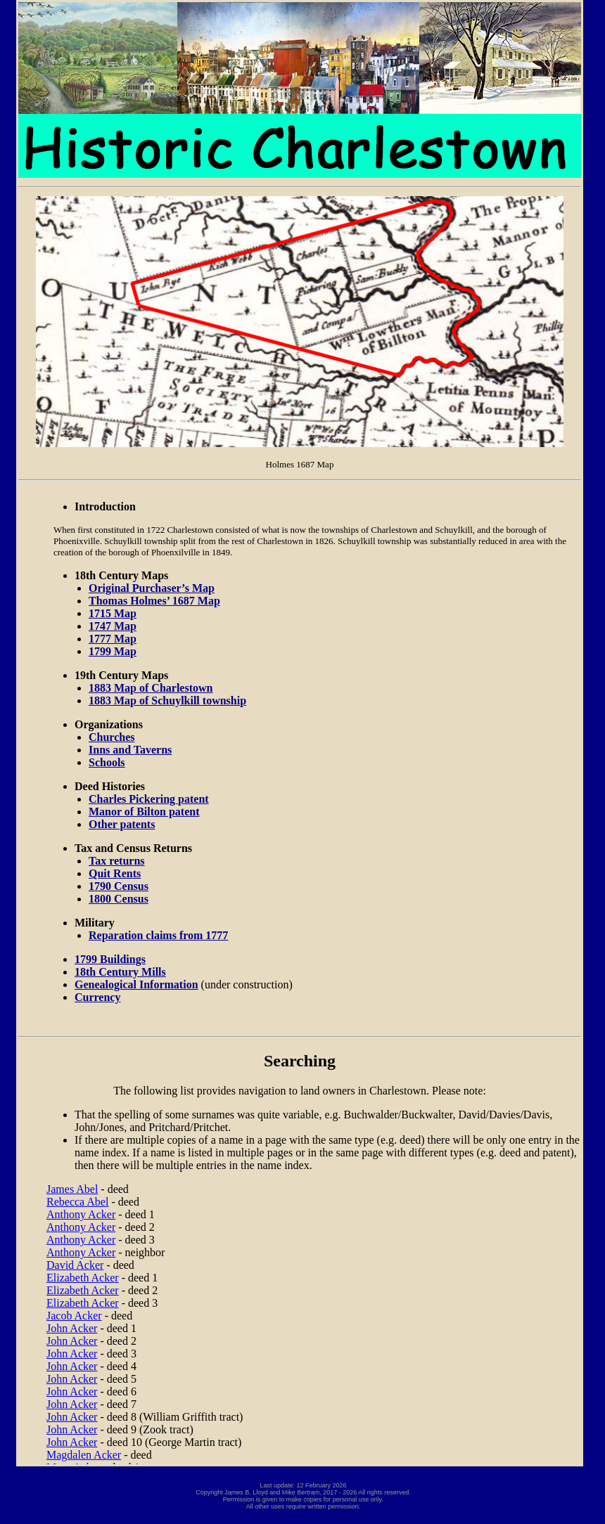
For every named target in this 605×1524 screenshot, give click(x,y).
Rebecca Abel (77, 1202)
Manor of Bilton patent (144, 812)
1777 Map (112, 639)
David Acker (74, 1265)
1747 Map (112, 626)
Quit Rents (115, 873)
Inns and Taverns (130, 750)
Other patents (122, 824)
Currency (97, 997)
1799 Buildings (110, 959)
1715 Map (112, 613)
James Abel (72, 1189)
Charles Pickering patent (149, 799)
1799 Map (112, 651)
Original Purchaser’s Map (152, 588)
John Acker (71, 1328)
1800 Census (118, 899)
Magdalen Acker (83, 1455)
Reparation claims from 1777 (158, 935)
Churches (112, 737)
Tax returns (117, 861)
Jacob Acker (74, 1316)
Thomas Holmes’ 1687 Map (154, 601)
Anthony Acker (80, 1214)
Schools (107, 762)
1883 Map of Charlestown (150, 688)
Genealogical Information (136, 984)
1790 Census (118, 886)
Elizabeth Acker (82, 1278)
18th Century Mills (120, 972)
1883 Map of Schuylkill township (167, 700)
